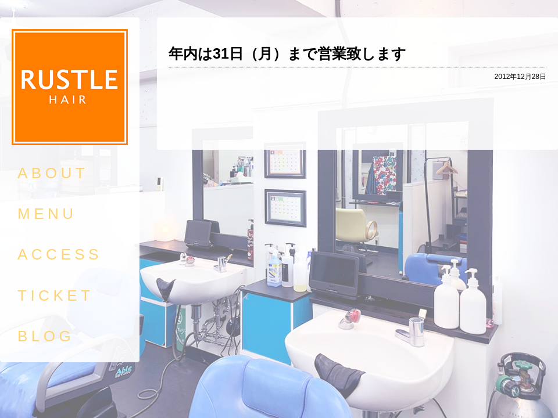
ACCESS (59, 254)
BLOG (45, 336)
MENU (47, 213)
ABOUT (52, 173)
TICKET (55, 295)
